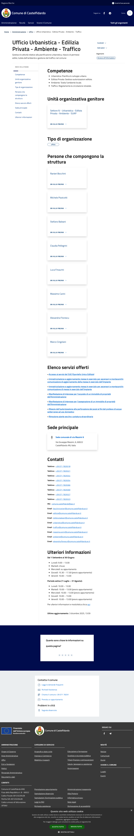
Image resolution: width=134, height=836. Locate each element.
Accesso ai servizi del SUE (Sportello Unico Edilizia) (71, 374)
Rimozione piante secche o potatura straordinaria (71, 416)
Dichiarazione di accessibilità (79, 806)
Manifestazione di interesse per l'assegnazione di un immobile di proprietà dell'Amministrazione (81, 403)
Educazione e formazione (77, 751)
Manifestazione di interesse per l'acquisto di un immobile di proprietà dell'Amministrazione (79, 395)
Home (6, 31)
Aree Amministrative (9, 755)
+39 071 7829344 (63, 475)
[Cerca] (130, 13)
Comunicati (105, 755)
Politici (4, 768)
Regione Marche (7, 3)
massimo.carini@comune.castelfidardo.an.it (70, 532)
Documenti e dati (8, 776)
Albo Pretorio (73, 793)
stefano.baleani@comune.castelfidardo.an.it (70, 518)
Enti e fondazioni (8, 764)
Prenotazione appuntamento (45, 789)
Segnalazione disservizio (44, 793)
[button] (67, 832)
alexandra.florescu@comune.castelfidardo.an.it (71, 541)
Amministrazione (19, 31)
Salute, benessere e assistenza (80, 764)
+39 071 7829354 (63, 480)
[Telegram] (109, 13)
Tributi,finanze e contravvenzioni (81, 759)
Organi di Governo (8, 751)
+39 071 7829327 (63, 494)
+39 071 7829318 (63, 466)
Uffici (31, 31)
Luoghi (103, 771)
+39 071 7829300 (63, 489)
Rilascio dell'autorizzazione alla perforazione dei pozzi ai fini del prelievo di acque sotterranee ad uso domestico (84, 410)
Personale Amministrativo (11, 772)
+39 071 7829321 (63, 471)
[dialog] (67, 822)
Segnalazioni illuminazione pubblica (48, 797)
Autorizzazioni (73, 768)
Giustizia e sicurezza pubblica (79, 755)
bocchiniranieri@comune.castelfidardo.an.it (70, 508)
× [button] (131, 810)
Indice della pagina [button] (22, 67)
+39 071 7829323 (63, 499)
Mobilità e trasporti (42, 760)
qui (89, 604)
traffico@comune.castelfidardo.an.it (67, 527)
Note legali (72, 802)
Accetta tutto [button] (58, 827)
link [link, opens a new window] (89, 822)
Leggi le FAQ (39, 802)
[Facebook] (103, 13)
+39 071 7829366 (63, 485)
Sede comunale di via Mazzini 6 (70, 437)
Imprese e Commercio (42, 755)
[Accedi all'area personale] (121, 3)
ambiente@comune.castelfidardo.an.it (68, 536)
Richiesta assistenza (42, 806)
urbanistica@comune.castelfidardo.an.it (69, 522)
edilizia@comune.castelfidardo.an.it (67, 513)
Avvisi (103, 760)
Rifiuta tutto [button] (76, 827)
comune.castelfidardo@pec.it (63, 503)
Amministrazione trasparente (79, 789)
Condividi (102, 43)
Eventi (103, 775)
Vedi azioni (102, 48)
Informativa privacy (75, 797)
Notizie (103, 751)
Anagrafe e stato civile (43, 751)
